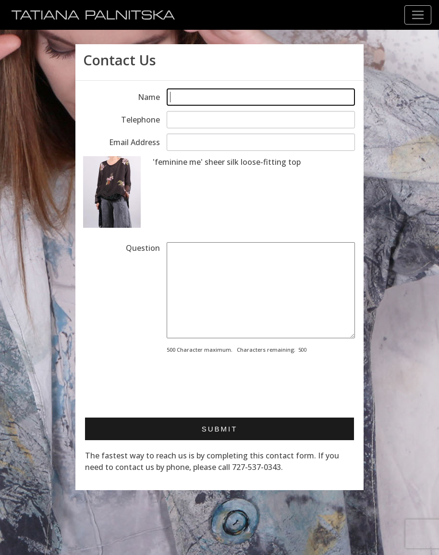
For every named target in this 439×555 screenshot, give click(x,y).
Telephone (140, 119)
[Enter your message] (261, 290)
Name (149, 97)
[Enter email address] (261, 142)
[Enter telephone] (261, 119)
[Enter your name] (261, 97)
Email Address (134, 142)
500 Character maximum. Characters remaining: (231, 349)
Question (143, 248)
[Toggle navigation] (417, 15)
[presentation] (240, 382)
